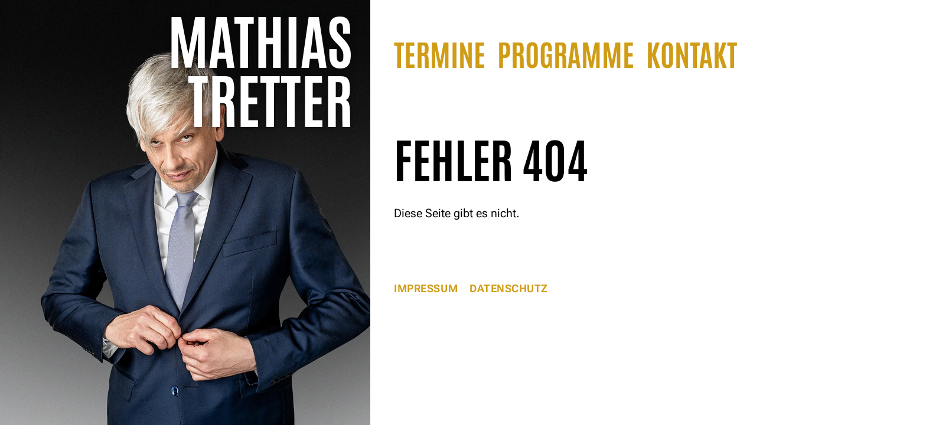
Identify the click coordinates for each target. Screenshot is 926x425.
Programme (565, 53)
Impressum (426, 288)
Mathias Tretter (260, 67)
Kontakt (691, 53)
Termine (439, 53)
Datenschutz (508, 288)
